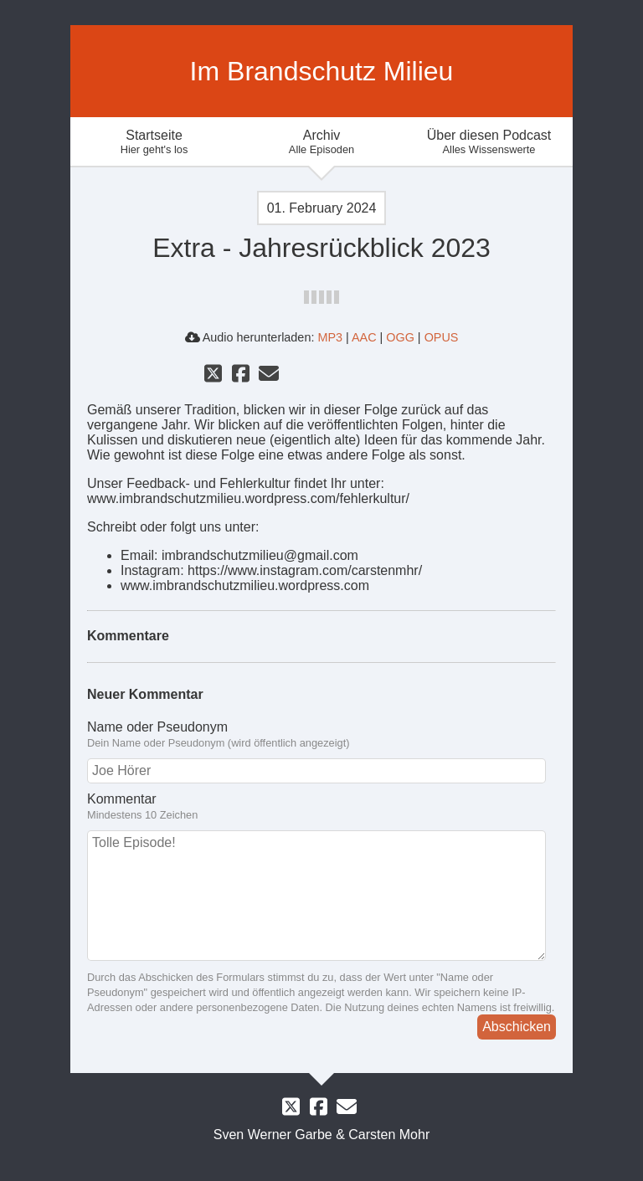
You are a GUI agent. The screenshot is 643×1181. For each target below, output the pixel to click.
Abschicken (516, 1026)
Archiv (321, 142)
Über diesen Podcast (489, 142)
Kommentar (122, 799)
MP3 (329, 337)
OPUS (441, 337)
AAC (364, 337)
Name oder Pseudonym (157, 727)
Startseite (154, 142)
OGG (400, 337)
